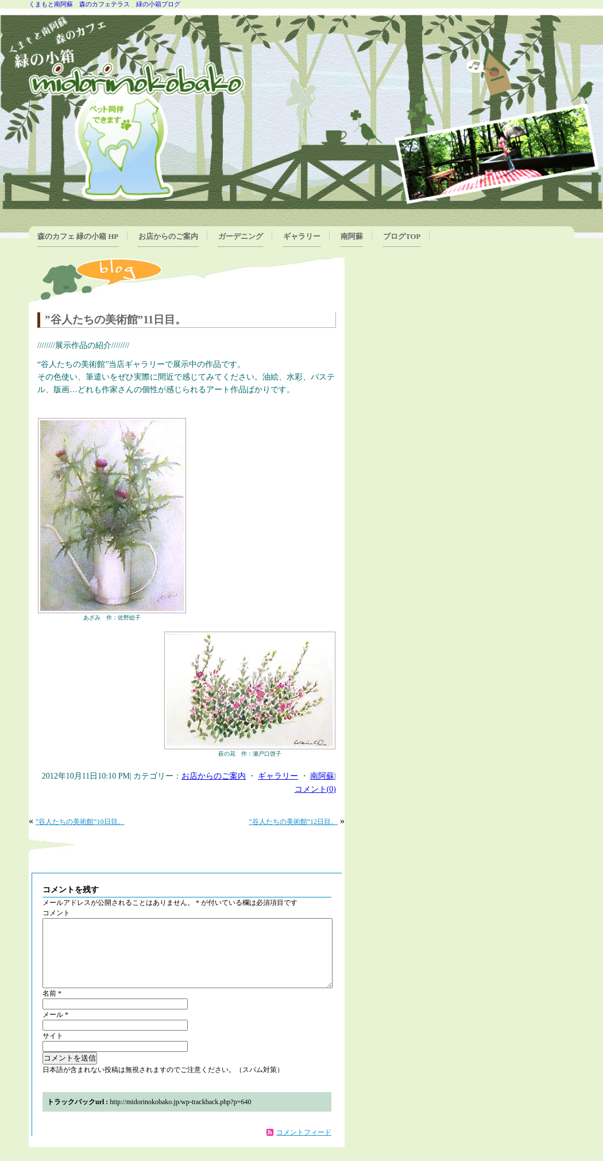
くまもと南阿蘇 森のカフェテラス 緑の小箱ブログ (104, 4)
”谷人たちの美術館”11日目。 (115, 320)
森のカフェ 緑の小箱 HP (77, 237)
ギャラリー (301, 237)
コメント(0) (315, 789)
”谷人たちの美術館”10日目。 (80, 822)
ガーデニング (240, 237)
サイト (52, 1050)
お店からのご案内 (168, 237)
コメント (56, 913)
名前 (51, 1007)
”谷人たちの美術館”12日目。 (293, 822)
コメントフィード (303, 1146)
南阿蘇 (352, 237)
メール (55, 1028)
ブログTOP (401, 237)
